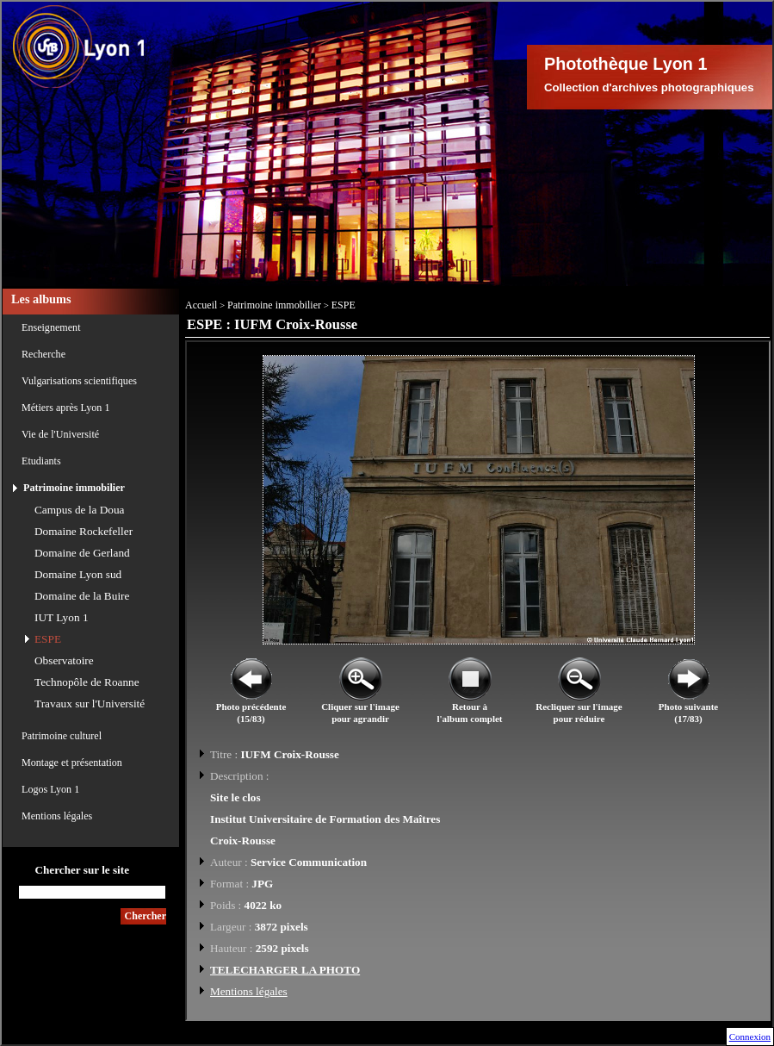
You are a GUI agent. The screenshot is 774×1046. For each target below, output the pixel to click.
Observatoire (64, 660)
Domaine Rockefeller (83, 531)
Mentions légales (57, 816)
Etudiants (41, 461)
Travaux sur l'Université (89, 703)
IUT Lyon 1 (61, 617)
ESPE (47, 638)
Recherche (43, 354)
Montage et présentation (72, 762)
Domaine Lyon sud (77, 574)
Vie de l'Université (60, 434)
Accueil (201, 305)
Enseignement (51, 327)
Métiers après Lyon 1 (65, 408)
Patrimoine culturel (62, 736)
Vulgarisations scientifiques (79, 381)
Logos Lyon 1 (50, 789)
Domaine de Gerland (82, 552)
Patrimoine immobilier (74, 488)
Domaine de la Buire (81, 595)
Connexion (750, 1036)
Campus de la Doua (79, 509)
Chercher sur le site (81, 869)
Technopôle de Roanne (86, 682)
